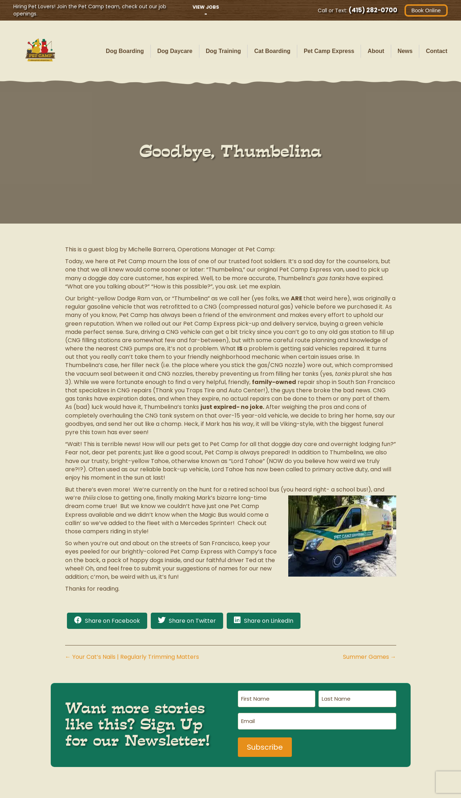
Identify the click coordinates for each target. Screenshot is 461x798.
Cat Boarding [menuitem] (272, 51)
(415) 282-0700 (372, 10)
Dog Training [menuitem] (223, 51)
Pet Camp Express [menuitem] (329, 51)
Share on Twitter (192, 621)
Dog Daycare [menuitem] (175, 51)
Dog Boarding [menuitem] (125, 51)
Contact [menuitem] (436, 51)
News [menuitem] (405, 51)
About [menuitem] (375, 51)
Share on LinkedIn (268, 621)
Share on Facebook (112, 621)
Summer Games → (369, 657)
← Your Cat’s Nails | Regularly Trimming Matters (132, 657)
